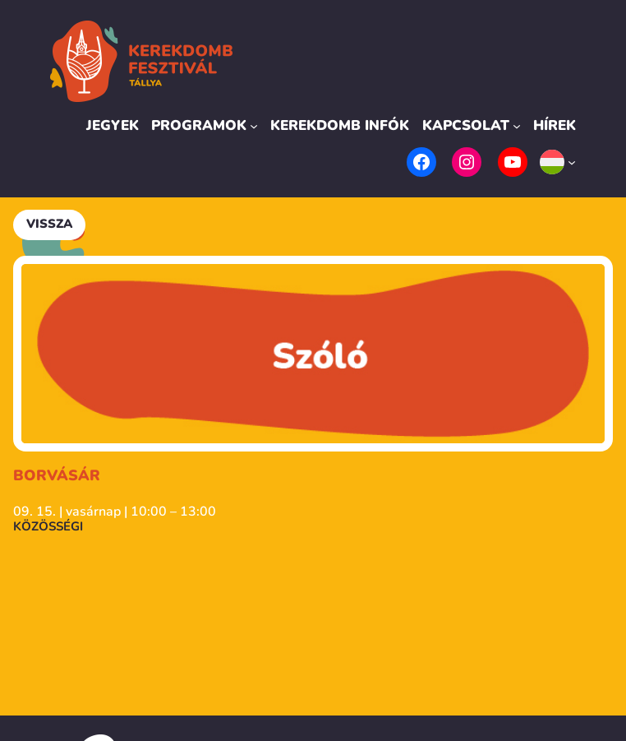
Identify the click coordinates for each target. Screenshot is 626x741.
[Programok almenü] (254, 126)
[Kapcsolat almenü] (517, 126)
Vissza (49, 223)
